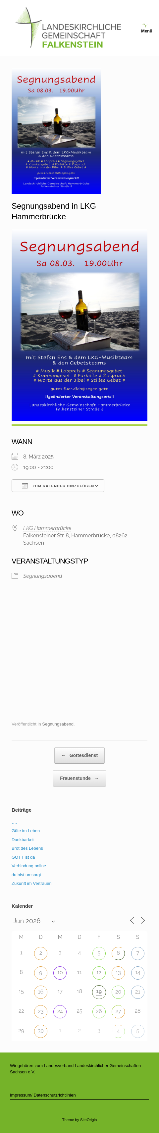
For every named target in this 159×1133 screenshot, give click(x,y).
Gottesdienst (79, 755)
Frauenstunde (79, 778)
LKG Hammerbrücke (47, 528)
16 (41, 992)
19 (99, 991)
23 (40, 1011)
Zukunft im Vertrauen (32, 883)
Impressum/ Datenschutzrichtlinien (43, 1095)
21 (137, 992)
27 (118, 1011)
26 (99, 1011)
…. (14, 822)
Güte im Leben (26, 830)
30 (41, 1031)
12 (98, 972)
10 (60, 972)
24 (60, 1011)
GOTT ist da (23, 857)
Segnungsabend (42, 576)
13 (118, 972)
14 (137, 972)
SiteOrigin (88, 1120)
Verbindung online (29, 865)
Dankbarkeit (23, 839)
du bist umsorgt (26, 874)
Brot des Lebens (27, 848)
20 (118, 992)
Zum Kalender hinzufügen (58, 486)
